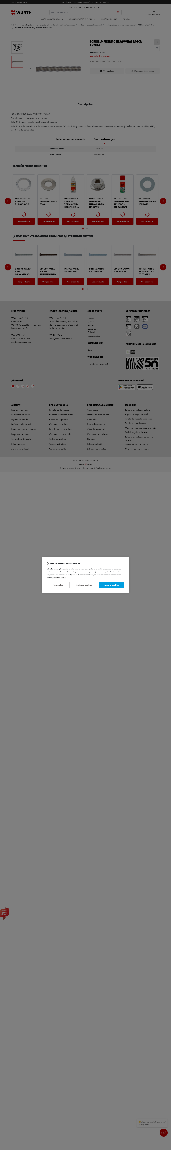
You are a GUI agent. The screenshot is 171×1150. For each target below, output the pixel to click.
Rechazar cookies (84, 585)
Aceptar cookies (111, 585)
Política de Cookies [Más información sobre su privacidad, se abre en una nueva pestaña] (59, 577)
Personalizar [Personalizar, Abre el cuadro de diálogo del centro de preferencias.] (58, 585)
